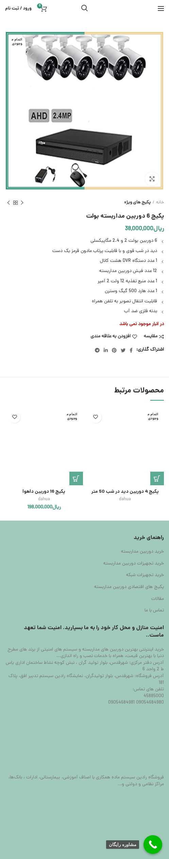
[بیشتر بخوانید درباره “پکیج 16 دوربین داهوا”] (76, 478)
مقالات (157, 599)
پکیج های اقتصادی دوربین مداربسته (129, 587)
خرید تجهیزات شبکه (145, 575)
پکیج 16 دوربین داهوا (43, 492)
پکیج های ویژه (137, 203)
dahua (125, 499)
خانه (160, 203)
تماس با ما (154, 610)
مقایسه (150, 336)
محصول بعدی (8, 203)
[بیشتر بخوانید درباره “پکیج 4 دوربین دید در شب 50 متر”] (157, 478)
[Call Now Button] (152, 844)
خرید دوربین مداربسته (142, 552)
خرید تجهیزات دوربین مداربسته (133, 563)
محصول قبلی (22, 203)
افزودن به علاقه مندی (110, 336)
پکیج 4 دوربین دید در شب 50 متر (125, 492)
